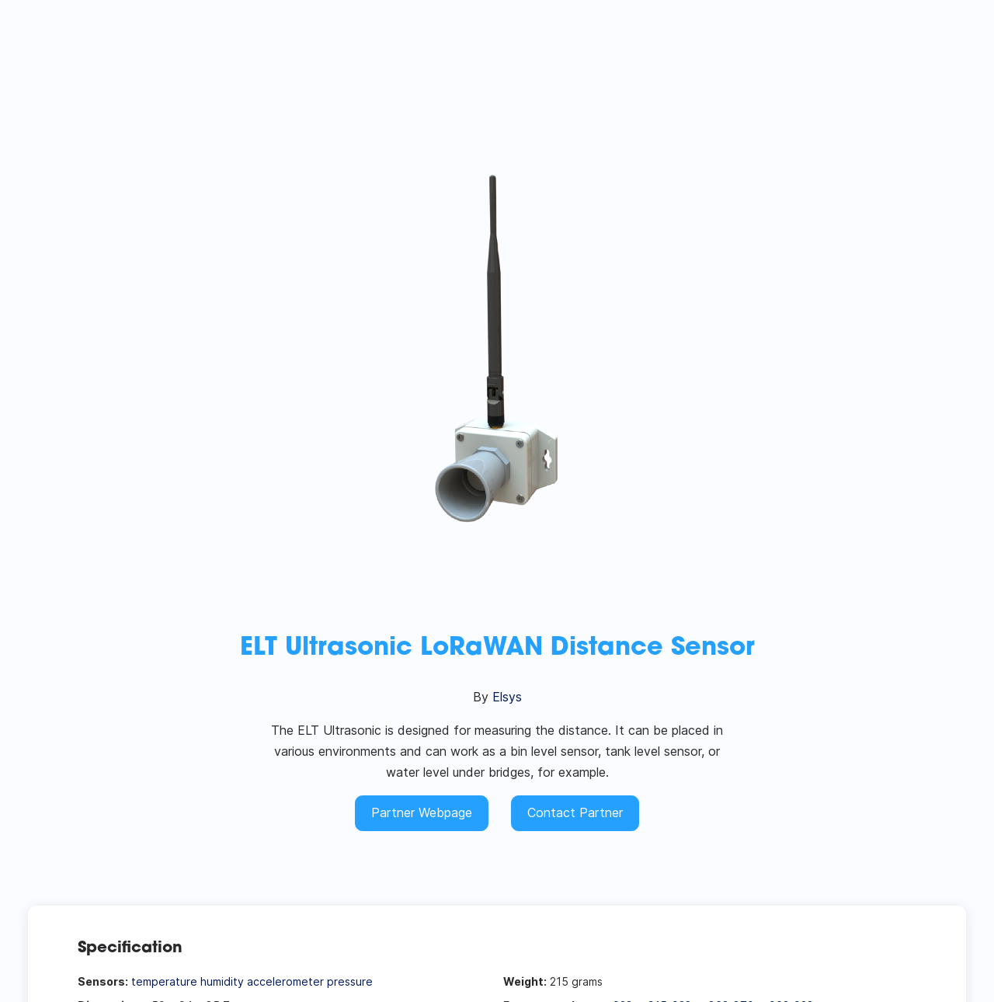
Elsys (507, 697)
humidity (222, 981)
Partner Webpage (421, 812)
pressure (350, 981)
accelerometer (285, 981)
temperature (164, 981)
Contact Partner (575, 812)
